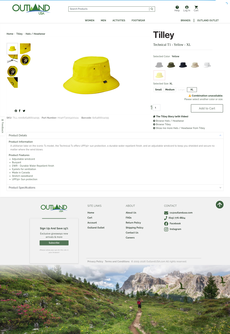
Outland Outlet (208, 20)
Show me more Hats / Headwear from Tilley (179, 128)
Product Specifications (22, 187)
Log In (186, 9)
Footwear (138, 20)
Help (177, 9)
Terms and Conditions (117, 261)
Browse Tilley (162, 124)
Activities (119, 20)
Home (10, 34)
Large (181, 89)
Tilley (19, 34)
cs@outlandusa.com (178, 212)
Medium (170, 89)
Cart (196, 9)
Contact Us (132, 232)
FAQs (129, 217)
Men (103, 20)
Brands (185, 20)
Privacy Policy (95, 261)
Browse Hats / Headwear (168, 121)
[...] (109, 9)
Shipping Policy (134, 227)
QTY (151, 107)
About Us (131, 212)
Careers (130, 237)
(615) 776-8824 (174, 218)
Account (92, 222)
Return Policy (133, 222)
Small (158, 89)
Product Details (18, 135)
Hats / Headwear (35, 34)
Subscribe (54, 243)
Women (89, 20)
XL (191, 89)
